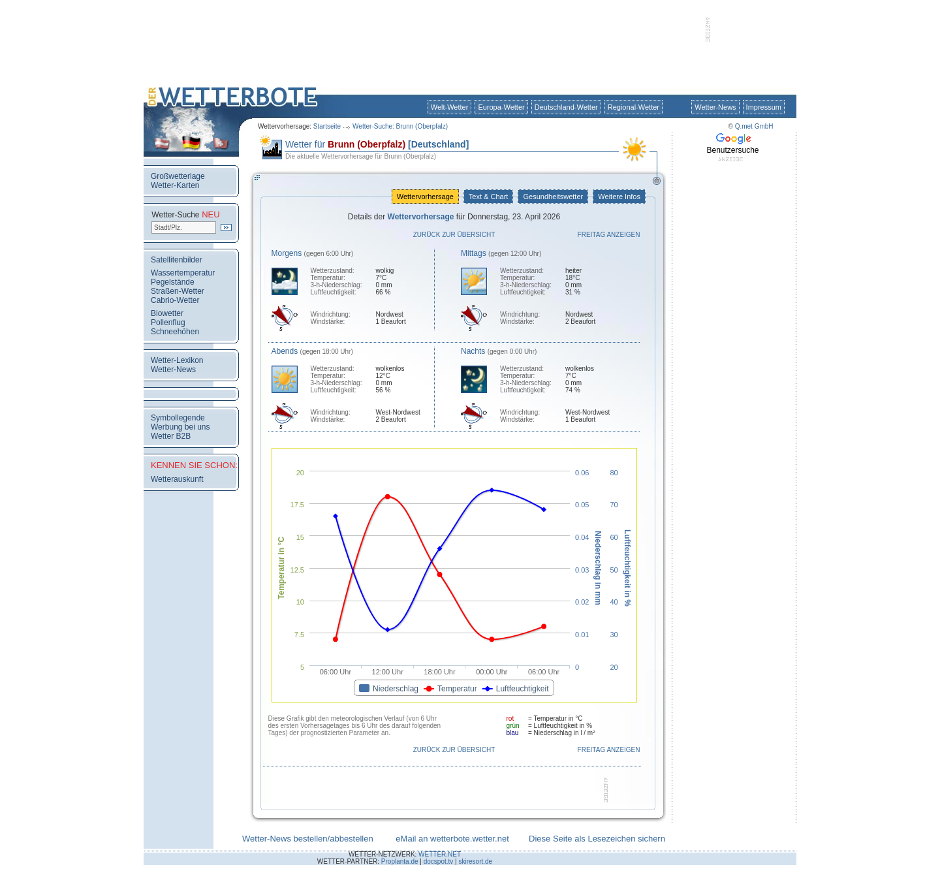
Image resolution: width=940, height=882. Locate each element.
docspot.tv (439, 861)
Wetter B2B (171, 436)
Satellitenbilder (176, 259)
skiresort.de (475, 861)
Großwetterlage (178, 176)
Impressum (763, 107)
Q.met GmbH (754, 126)
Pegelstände (173, 282)
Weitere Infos (619, 196)
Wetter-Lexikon (177, 360)
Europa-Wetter (501, 107)
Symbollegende (178, 417)
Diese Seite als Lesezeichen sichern (597, 838)
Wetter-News (715, 107)
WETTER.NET (439, 854)
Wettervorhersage (425, 196)
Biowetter (167, 313)
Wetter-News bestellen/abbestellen (307, 838)
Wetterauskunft (177, 479)
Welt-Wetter (450, 107)
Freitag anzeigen (609, 234)
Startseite (327, 126)
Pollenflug (168, 322)
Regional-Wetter (633, 107)
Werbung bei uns (180, 427)
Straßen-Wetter (177, 291)
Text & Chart (488, 196)
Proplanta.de (399, 861)
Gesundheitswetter (553, 196)
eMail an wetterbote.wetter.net (452, 838)
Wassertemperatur (183, 272)
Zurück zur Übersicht (454, 234)
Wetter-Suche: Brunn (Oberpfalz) (400, 126)
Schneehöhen (175, 331)
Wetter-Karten (175, 185)
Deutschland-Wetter (566, 107)
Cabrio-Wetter (175, 300)
